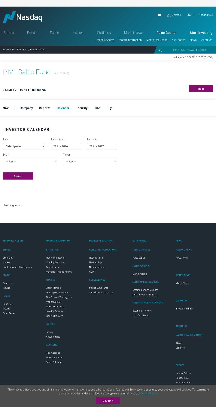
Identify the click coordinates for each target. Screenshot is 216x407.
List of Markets (53, 288)
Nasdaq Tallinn (96, 257)
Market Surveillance (98, 288)
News (193, 39)
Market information (130, 39)
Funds (54, 33)
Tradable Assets (104, 39)
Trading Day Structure (57, 292)
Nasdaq (22, 17)
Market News (133, 33)
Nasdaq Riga (95, 262)
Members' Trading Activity (59, 272)
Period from (58, 139)
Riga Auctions (53, 353)
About (179, 343)
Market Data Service (55, 306)
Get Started (178, 39)
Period (7, 139)
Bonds (32, 33)
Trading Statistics (55, 257)
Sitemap (174, 15)
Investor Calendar (54, 311)
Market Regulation (157, 39)
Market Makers (53, 302)
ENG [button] (189, 14)
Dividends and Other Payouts (17, 267)
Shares (9, 33)
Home (6, 49)
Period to (92, 139)
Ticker (66, 154)
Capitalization (52, 267)
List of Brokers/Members (144, 294)
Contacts (180, 348)
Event (6, 154)
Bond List (7, 283)
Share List (8, 257)
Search (18, 176)
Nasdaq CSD (206, 14)
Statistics (104, 33)
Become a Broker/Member (145, 290)
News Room (182, 257)
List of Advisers (140, 315)
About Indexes (53, 336)
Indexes (77, 33)
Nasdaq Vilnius (97, 267)
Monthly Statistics (55, 262)
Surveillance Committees (101, 292)
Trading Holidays (54, 316)
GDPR (92, 272)
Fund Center (9, 313)
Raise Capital (166, 33)
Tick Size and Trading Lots (59, 297)
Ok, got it (108, 401)
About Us (206, 39)
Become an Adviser (141, 310)
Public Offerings (54, 362)
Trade (201, 89)
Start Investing (201, 33)
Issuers (6, 262)
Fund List (7, 304)
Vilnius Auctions (54, 357)
